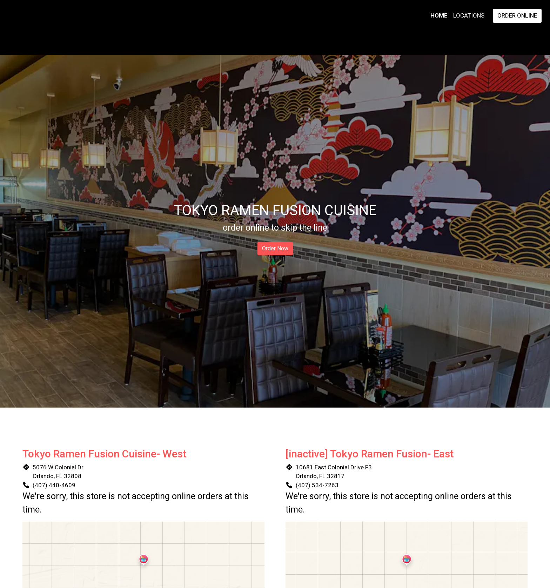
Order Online (517, 15)
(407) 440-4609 (54, 485)
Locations (468, 15)
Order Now (275, 248)
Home (439, 15)
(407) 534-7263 (317, 485)
